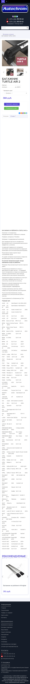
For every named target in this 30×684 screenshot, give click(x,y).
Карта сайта (4, 615)
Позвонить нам (11, 108)
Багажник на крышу (8, 34)
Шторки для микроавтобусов (9, 646)
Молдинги (4, 639)
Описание (5, 116)
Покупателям (5, 610)
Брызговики (4, 629)
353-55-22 (16, 19)
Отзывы (13, 116)
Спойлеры (4, 641)
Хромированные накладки (8, 644)
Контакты (4, 617)
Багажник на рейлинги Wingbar (14, 585)
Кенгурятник (4, 634)
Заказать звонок (12, 104)
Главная (3, 608)
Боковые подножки (6, 627)
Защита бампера (6, 632)
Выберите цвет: (8, 90)
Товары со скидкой (6, 612)
